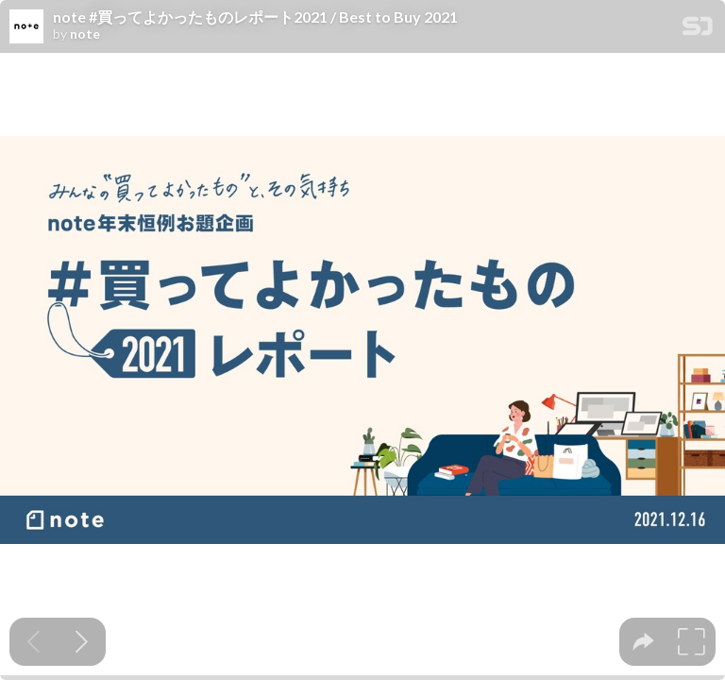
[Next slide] (81, 641)
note (85, 34)
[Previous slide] (33, 641)
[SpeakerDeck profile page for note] (26, 27)
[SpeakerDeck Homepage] (698, 30)
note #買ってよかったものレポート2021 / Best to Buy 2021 (255, 17)
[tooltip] (643, 641)
